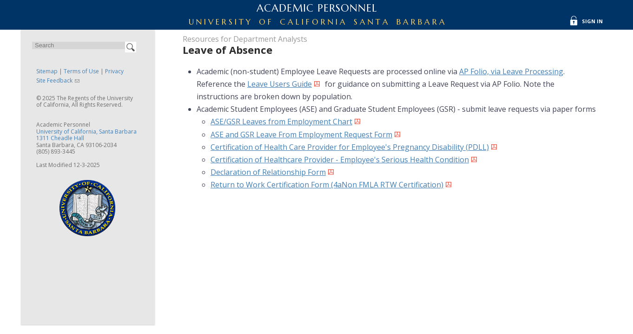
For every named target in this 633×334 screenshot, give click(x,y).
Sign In (592, 21)
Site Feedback (54, 80)
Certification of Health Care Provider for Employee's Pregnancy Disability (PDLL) (350, 147)
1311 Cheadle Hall (60, 138)
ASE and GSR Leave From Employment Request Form (301, 134)
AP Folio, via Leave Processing (511, 71)
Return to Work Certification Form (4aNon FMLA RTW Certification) (327, 185)
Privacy (114, 71)
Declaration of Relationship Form (268, 172)
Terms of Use (81, 71)
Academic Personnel (317, 8)
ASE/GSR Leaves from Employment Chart (281, 121)
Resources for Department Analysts (245, 39)
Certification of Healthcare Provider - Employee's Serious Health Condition (340, 159)
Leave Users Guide (279, 84)
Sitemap (47, 71)
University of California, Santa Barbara (86, 131)
